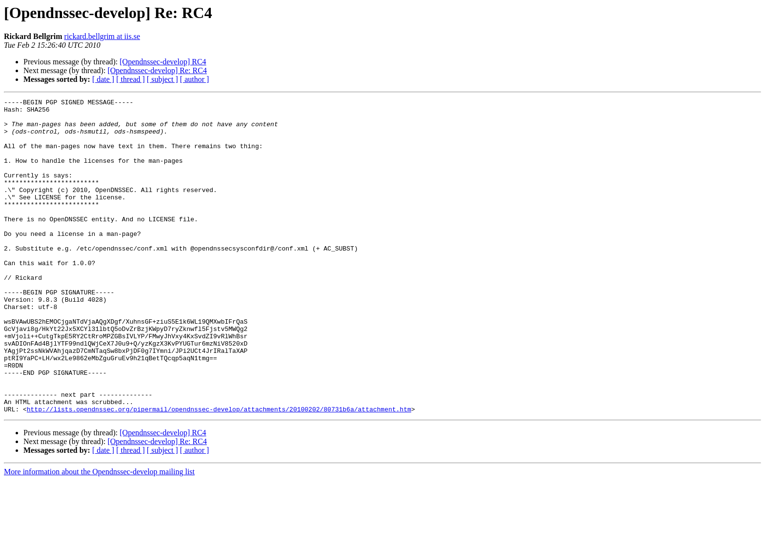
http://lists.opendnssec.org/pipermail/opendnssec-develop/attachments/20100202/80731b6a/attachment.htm (219, 471)
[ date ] (103, 79)
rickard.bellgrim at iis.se (102, 36)
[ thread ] (130, 79)
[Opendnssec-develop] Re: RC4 (157, 70)
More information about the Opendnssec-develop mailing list (99, 534)
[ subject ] (162, 79)
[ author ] (194, 79)
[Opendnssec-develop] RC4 (163, 62)
